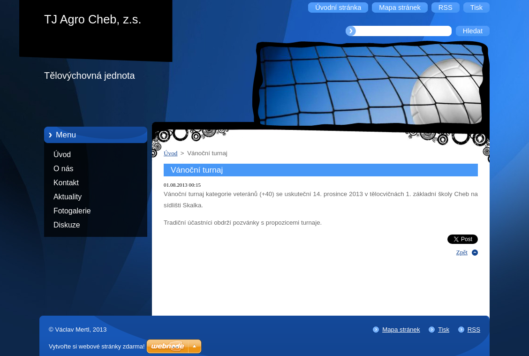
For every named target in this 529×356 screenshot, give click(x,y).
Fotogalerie (72, 211)
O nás (63, 169)
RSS (474, 329)
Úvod (62, 155)
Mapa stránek (401, 329)
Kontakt (66, 183)
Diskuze (66, 225)
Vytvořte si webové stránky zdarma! (97, 346)
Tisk (443, 329)
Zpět (462, 252)
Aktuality (67, 197)
